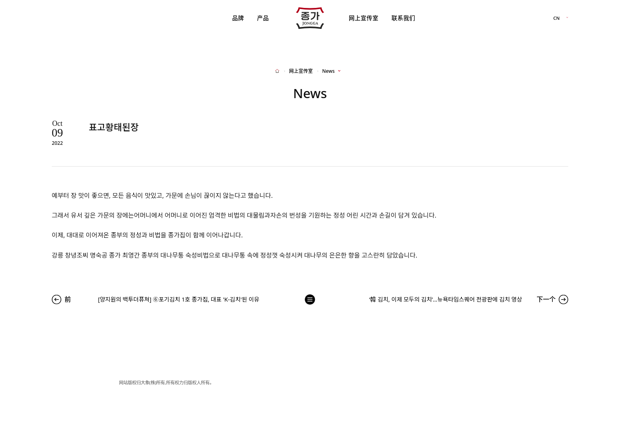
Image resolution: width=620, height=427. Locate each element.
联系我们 (403, 18)
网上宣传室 (363, 18)
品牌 (238, 18)
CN (556, 18)
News (328, 71)
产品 (263, 18)
